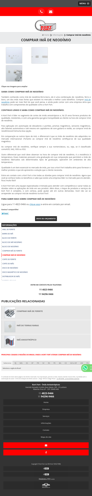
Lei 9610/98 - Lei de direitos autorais (68, 379)
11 (46, 393)
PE (54, 363)
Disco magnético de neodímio (15, 272)
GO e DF (73, 363)
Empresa (45, 409)
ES (27, 363)
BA (60, 363)
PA (88, 363)
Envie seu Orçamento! (46, 218)
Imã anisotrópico (26, 339)
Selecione (7, 363)
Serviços (46, 416)
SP (32, 363)
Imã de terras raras (28, 325)
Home (46, 402)
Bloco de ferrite (9, 238)
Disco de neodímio (10, 268)
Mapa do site (46, 437)
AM (81, 363)
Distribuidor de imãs (11, 276)
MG (21, 363)
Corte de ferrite (9, 259)
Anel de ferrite (8, 229)
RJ (15, 363)
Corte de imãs (8, 263)
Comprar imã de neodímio (13, 255)
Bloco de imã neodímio (12, 242)
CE (66, 363)
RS (49, 363)
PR (38, 363)
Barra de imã (7, 234)
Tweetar (5, 213)
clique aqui (35, 204)
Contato (46, 430)
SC (43, 363)
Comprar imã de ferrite (12, 251)
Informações (9, 225)
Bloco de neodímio (10, 246)
